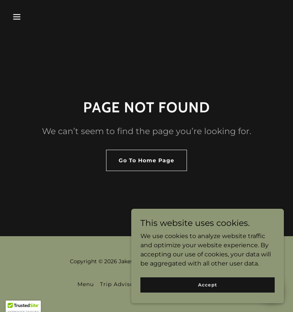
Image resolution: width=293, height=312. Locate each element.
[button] (16, 16)
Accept (207, 285)
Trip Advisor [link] (118, 284)
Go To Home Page (146, 160)
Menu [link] (85, 284)
